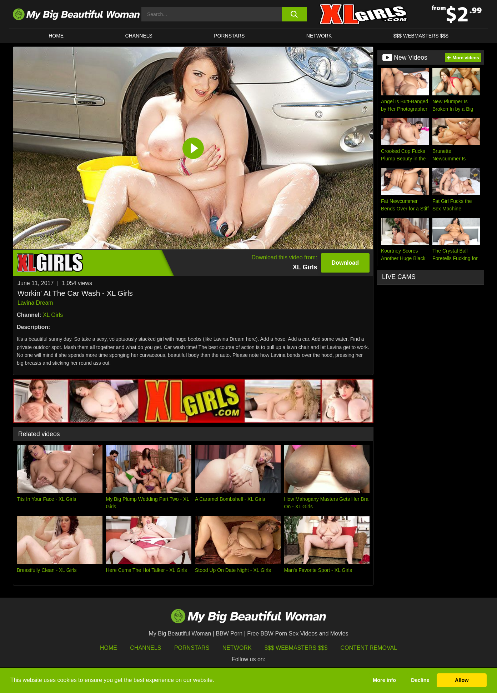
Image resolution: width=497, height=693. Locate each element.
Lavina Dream (35, 303)
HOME (56, 36)
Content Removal (369, 648)
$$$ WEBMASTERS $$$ (420, 36)
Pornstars (229, 36)
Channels (145, 648)
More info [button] (384, 680)
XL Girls (53, 315)
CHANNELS (138, 36)
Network (319, 36)
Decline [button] (420, 680)
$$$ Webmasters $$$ (296, 648)
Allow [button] (461, 680)
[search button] (294, 14)
